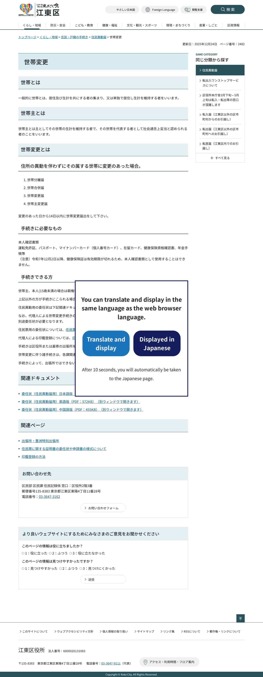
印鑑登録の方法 (33, 456)
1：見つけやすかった (41, 568)
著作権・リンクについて (225, 631)
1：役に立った (36, 553)
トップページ (27, 37)
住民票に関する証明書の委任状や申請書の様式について (64, 448)
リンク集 (169, 631)
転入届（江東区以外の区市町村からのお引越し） (220, 116)
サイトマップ (145, 631)
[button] (160, 10)
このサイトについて (35, 631)
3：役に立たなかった (89, 553)
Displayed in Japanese (157, 343)
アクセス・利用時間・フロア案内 (171, 661)
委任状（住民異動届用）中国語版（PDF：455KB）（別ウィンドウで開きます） (82, 409)
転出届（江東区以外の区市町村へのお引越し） (220, 131)
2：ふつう (60, 553)
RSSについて (192, 631)
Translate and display (106, 343)
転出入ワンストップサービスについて (220, 82)
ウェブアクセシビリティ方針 (75, 631)
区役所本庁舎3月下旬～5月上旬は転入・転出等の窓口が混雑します (220, 100)
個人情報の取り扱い (115, 631)
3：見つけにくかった (99, 568)
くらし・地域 (49, 37)
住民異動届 (98, 37)
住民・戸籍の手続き (74, 37)
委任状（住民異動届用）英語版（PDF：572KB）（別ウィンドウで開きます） (81, 401)
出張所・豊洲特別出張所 (40, 440)
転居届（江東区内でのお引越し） (220, 146)
